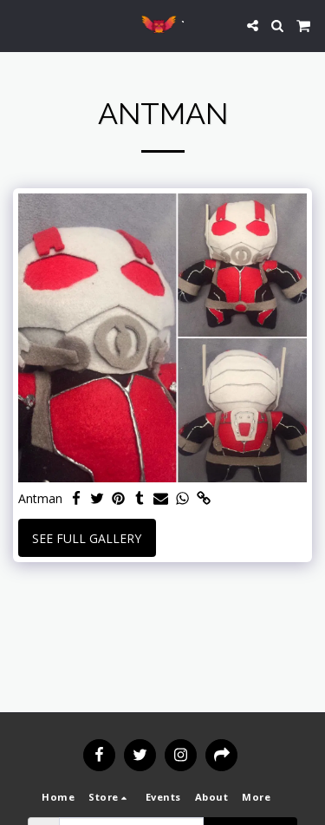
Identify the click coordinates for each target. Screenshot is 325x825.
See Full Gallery (86, 538)
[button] (19, 25)
